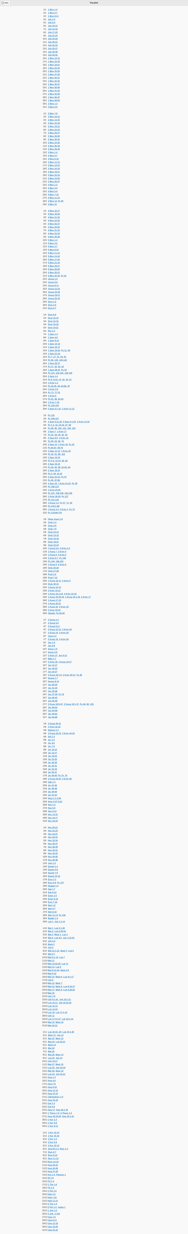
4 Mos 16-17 (54, 211)
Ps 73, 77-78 (54, 392)
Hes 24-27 (53, 834)
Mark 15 (59, 1064)
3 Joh (57, 1214)
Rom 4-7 (52, 1152)
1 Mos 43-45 (54, 94)
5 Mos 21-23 (54, 263)
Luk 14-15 (53, 1009)
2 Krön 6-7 (53, 558)
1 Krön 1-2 (53, 383)
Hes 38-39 (53, 847)
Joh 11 (51, 1016)
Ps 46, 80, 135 (86, 704)
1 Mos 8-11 (53, 16)
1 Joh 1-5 (52, 1210)
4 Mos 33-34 (54, 233)
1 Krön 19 (63, 444)
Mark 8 (59, 986)
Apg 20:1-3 (53, 1149)
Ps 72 (72, 509)
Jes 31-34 (52, 688)
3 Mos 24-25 (54, 178)
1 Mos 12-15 (54, 58)
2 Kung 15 (53, 639)
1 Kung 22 (53, 607)
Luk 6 (71, 951)
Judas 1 (62, 1207)
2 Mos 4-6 (52, 107)
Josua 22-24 (54, 298)
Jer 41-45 (52, 785)
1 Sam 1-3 (53, 334)
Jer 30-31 (52, 766)
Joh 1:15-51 (68, 938)
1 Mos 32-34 (54, 81)
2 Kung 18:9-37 (55, 704)
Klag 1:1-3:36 (54, 798)
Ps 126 (62, 915)
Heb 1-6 (51, 1194)
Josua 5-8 (53, 282)
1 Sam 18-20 (54, 350)
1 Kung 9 (52, 564)
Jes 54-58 (52, 711)
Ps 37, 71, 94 (66, 503)
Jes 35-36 (52, 691)
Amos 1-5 (52, 649)
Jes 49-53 (52, 707)
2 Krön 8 (62, 564)
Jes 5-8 (51, 646)
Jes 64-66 (52, 717)
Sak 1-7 (51, 889)
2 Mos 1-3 (52, 104)
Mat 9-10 (52, 973)
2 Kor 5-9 (52, 1142)
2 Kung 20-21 (54, 723)
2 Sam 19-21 (54, 470)
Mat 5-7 (51, 954)
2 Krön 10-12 (54, 591)
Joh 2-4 (51, 941)
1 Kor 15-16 (53, 1136)
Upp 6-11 (52, 1220)
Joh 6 (50, 980)
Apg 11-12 (53, 1090)
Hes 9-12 (52, 811)
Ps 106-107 (53, 419)
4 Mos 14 (52, 201)
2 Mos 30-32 (54, 139)
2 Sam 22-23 (54, 477)
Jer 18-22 (52, 756)
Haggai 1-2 (53, 886)
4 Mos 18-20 (54, 214)
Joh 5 (50, 947)
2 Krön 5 (62, 555)
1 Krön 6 (52, 396)
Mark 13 (52, 1045)
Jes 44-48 (52, 701)
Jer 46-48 (52, 788)
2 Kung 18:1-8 (55, 675)
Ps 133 (51, 415)
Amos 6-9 (52, 652)
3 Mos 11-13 (54, 162)
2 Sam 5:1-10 (54, 409)
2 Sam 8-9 (53, 438)
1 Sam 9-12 (53, 341)
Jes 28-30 (52, 685)
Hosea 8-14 (53, 681)
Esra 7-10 (52, 902)
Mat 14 (51, 977)
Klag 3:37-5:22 (55, 802)
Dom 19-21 (53, 328)
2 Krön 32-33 (54, 727)
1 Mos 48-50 (54, 100)
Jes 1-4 (51, 642)
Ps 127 (65, 496)
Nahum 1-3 (53, 730)
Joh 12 (60, 1035)
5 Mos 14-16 (54, 256)
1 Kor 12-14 (53, 1133)
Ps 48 (79, 675)
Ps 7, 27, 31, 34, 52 (57, 357)
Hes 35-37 (53, 844)
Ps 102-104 (53, 405)
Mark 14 (59, 1055)
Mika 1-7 (52, 659)
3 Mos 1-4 (52, 152)
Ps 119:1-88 (53, 506)
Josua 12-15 (54, 289)
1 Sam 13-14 (54, 344)
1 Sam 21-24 (54, 354)
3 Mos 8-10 (53, 159)
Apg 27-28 (53, 1171)
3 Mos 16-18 (54, 169)
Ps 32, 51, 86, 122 (56, 454)
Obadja (51, 613)
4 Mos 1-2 (52, 185)
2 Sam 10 (52, 444)
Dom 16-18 (53, 324)
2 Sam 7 (52, 431)
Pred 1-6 (52, 574)
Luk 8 (58, 967)
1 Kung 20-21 (54, 603)
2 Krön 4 (62, 552)
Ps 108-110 (53, 487)
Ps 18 (64, 370)
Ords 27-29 (53, 571)
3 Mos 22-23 (54, 175)
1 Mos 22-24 (54, 68)
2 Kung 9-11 (54, 626)
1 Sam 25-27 (54, 363)
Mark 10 (59, 1022)
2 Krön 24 (67, 629)
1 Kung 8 (52, 555)
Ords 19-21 (53, 542)
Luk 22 (51, 1058)
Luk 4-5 (58, 938)
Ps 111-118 (53, 500)
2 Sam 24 (52, 483)
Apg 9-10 (52, 1087)
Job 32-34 (53, 45)
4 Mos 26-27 (54, 224)
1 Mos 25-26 (54, 71)
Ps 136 (62, 558)
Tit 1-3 (51, 1188)
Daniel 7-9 (53, 873)
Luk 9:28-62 (69, 990)
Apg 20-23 (53, 1165)
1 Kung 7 (52, 552)
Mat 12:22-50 (54, 964)
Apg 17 (51, 1110)
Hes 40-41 (53, 850)
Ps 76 (61, 694)
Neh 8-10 (52, 912)
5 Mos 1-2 (52, 240)
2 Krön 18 (64, 607)
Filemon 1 (61, 1175)
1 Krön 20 (66, 451)
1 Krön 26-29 (54, 496)
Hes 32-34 (53, 840)
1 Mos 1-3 (52, 10)
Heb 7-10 (52, 1197)
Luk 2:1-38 (59, 928)
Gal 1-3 (51, 1103)
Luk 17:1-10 (61, 1012)
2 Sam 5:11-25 (55, 422)
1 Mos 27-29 (54, 74)
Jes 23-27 (52, 672)
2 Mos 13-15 (54, 120)
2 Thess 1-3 (66, 1113)
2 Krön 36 (67, 779)
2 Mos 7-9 (52, 113)
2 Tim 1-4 (52, 1204)
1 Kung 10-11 (54, 581)
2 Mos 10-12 (54, 117)
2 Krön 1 (64, 509)
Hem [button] (6, 3)
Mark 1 (57, 934)
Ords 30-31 (53, 584)
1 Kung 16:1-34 (72, 597)
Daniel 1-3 (53, 866)
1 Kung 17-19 (54, 600)
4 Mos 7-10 (53, 195)
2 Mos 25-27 (54, 133)
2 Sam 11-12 (54, 451)
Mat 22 (51, 1038)
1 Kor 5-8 (52, 1123)
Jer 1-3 (51, 740)
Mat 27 (51, 1064)
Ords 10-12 (53, 532)
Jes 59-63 (52, 714)
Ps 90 (60, 201)
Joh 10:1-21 (65, 999)
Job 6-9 (51, 22)
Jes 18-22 (52, 668)
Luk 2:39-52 (60, 931)
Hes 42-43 (53, 853)
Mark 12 (59, 1038)
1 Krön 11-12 (68, 409)
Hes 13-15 (53, 814)
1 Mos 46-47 (54, 97)
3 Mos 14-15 (54, 165)
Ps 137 (60, 883)
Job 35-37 (53, 49)
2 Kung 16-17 (65, 662)
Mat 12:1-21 (53, 951)
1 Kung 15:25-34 (56, 597)
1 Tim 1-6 (52, 1184)
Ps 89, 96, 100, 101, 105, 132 (61, 428)
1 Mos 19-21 (54, 65)
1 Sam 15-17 (54, 347)
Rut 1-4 (51, 331)
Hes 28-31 (53, 837)
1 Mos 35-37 (54, 84)
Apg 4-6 (52, 1081)
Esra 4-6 (52, 883)
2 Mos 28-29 (54, 136)
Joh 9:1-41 (53, 999)
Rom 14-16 (53, 1162)
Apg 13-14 (53, 1094)
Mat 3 (50, 934)
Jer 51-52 (52, 795)
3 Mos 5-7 (52, 156)
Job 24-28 (53, 39)
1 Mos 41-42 (54, 91)
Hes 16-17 (53, 818)
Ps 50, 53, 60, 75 (56, 441)
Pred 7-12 (52, 578)
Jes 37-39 (52, 694)
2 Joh (50, 1214)
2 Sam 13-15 (54, 457)
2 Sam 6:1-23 (69, 422)
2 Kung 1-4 (53, 620)
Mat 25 (51, 1051)
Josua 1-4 (53, 279)
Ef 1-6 (51, 1178)
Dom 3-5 (52, 305)
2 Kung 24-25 (54, 779)
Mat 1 (50, 928)
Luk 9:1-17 (68, 977)
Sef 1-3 (51, 737)
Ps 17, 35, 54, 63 (56, 367)
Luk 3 (65, 934)
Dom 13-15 (53, 321)
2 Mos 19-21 (54, 126)
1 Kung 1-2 (53, 503)
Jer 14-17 (52, 753)
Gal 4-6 (51, 1107)
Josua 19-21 (54, 295)
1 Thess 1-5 (53, 1113)
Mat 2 (50, 931)
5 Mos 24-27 (54, 266)
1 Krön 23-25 (54, 490)
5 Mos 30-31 (54, 272)
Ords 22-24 (53, 545)
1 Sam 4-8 (53, 337)
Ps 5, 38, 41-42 (55, 474)
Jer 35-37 (52, 772)
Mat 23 (51, 1042)
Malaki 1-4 (53, 918)
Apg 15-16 (53, 1100)
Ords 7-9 (52, 529)
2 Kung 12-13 (54, 629)
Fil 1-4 (51, 1181)
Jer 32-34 (52, 769)
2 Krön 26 (64, 639)
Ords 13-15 (53, 535)
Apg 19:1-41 (68, 1116)
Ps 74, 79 (62, 775)
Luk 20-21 (60, 1042)
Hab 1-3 (51, 782)
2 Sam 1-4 (53, 376)
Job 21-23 (53, 36)
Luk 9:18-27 (69, 986)
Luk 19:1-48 (68, 1032)
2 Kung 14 (53, 633)
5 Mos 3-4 (52, 243)
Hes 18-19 (53, 821)
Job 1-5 (51, 19)
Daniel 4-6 (53, 870)
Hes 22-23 (53, 831)
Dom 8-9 (52, 315)
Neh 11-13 (53, 915)
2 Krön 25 (64, 633)
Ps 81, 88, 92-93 (55, 399)
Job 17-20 (53, 32)
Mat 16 (51, 986)
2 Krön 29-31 (69, 675)
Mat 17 (51, 990)
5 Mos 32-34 (54, 276)
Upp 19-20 (53, 1227)
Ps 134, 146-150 (55, 561)
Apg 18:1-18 (62, 1110)
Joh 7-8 (51, 996)
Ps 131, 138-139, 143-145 (60, 493)
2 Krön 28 (52, 662)
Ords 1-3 (52, 522)
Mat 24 (51, 1048)
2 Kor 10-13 (53, 1145)
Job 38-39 (53, 52)
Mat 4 (50, 938)
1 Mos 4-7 (52, 13)
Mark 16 (59, 1071)
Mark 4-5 (64, 970)
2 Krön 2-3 (65, 548)
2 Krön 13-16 (70, 594)
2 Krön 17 (86, 597)
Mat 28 (51, 1071)
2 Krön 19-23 (54, 610)
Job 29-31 (53, 42)
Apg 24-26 (53, 1168)
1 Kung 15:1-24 (55, 594)
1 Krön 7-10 (53, 402)
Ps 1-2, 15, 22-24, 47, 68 (59, 425)
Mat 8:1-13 (53, 957)
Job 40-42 (53, 55)
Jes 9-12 (63, 655)
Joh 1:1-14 (60, 922)
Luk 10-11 (53, 1003)
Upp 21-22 (53, 1230)
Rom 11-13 (53, 1158)
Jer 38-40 (52, 775)
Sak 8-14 (52, 892)
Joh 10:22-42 (65, 1003)
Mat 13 (51, 967)
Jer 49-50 (52, 792)
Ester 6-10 (53, 899)
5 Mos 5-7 (52, 246)
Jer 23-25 (52, 759)
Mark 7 (59, 983)
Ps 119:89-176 (55, 513)
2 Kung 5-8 (53, 623)
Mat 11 (51, 961)
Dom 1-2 (52, 302)
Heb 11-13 (53, 1201)
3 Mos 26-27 (54, 181)
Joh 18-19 (60, 1068)
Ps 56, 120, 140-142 (57, 360)
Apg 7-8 (52, 1084)
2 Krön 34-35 (68, 733)
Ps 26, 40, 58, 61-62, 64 (59, 467)
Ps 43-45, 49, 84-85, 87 (59, 386)
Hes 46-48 (53, 860)
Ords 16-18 (53, 539)
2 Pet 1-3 (52, 1207)
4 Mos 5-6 (52, 191)
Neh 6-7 (51, 909)
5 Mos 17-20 (54, 260)
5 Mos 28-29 (54, 269)
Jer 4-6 (51, 743)
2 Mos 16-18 (54, 123)
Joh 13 (59, 1058)
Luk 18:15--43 (54, 1032)
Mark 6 (59, 977)
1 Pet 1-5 (52, 1191)
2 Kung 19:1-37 (71, 704)
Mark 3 (63, 951)
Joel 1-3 (52, 863)
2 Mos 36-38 (54, 146)
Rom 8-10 (52, 1155)
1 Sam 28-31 (54, 370)
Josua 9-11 (53, 285)
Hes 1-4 (51, 805)
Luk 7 (62, 957)
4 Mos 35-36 (54, 237)
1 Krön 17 (61, 431)
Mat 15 (51, 983)
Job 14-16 (53, 29)
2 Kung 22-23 (54, 733)
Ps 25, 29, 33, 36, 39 (57, 435)
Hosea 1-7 (53, 678)
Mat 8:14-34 (53, 970)
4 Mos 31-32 (54, 230)
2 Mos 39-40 (54, 149)
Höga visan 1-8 (55, 519)
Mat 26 (51, 1055)
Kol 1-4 (51, 1175)
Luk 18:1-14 (67, 1019)
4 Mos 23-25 (54, 220)
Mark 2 (51, 944)
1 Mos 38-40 (54, 87)
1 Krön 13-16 (83, 422)
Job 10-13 (53, 26)
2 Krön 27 (52, 655)
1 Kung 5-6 (53, 548)
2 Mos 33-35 (54, 143)
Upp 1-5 (52, 1217)
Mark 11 (52, 1035)
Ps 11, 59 (65, 350)
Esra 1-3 (52, 879)
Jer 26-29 (52, 762)
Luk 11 (65, 964)
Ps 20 (71, 444)
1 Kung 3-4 (53, 509)
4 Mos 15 (52, 204)
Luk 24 (51, 1074)
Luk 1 (50, 922)
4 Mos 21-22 (54, 217)
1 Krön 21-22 (64, 483)
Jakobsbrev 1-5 (55, 1097)
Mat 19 (51, 1022)
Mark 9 (59, 990)
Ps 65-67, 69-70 (55, 448)
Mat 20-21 (52, 1025)
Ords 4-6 (52, 526)
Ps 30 (74, 483)
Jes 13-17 (52, 665)
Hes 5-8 (51, 808)
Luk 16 (51, 1012)
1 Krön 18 (63, 438)
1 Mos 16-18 (54, 61)
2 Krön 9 (66, 581)
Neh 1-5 (51, 905)
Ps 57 (64, 477)
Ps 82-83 (60, 613)
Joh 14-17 (53, 1061)
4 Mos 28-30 (54, 227)
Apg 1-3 (52, 1077)
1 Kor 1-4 (52, 1120)
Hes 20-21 (53, 827)
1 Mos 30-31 (54, 78)
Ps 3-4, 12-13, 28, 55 (57, 461)
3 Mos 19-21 (54, 172)
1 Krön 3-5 (53, 389)
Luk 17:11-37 (54, 1019)
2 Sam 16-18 (54, 464)
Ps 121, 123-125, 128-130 (60, 373)
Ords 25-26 (53, 568)
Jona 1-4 (52, 636)
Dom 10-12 (53, 318)
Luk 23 (51, 1068)
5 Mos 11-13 (54, 253)
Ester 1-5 (52, 896)
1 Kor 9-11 (53, 1126)
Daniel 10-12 (54, 876)
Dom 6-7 (52, 308)
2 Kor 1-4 (52, 1139)
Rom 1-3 (64, 1149)
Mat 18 (51, 993)
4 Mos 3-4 (52, 188)
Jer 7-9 (51, 746)
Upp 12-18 (53, 1223)
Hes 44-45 (53, 857)
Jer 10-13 (52, 750)
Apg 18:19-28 (54, 1116)
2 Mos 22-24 (54, 130)
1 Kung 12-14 (54, 587)
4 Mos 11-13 (54, 198)
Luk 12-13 (53, 1006)
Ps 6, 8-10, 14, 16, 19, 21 (60, 380)
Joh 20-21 (60, 1074)
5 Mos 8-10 (53, 250)
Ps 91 (63, 276)
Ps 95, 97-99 (54, 480)
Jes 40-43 (52, 698)
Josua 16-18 (54, 292)
